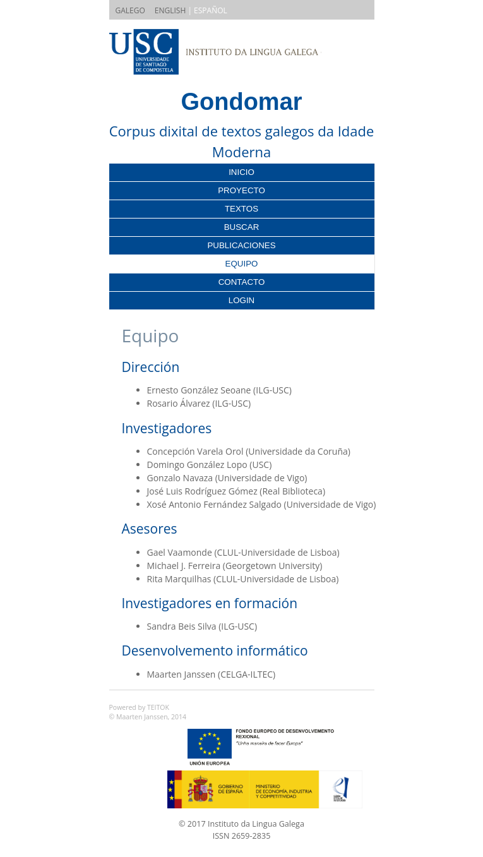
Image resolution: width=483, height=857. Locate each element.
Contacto (241, 282)
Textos (241, 208)
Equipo (241, 263)
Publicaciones (241, 245)
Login (241, 300)
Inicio (241, 172)
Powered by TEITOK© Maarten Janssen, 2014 (148, 712)
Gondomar (241, 101)
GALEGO (130, 10)
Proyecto (241, 190)
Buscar (241, 227)
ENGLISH (170, 10)
